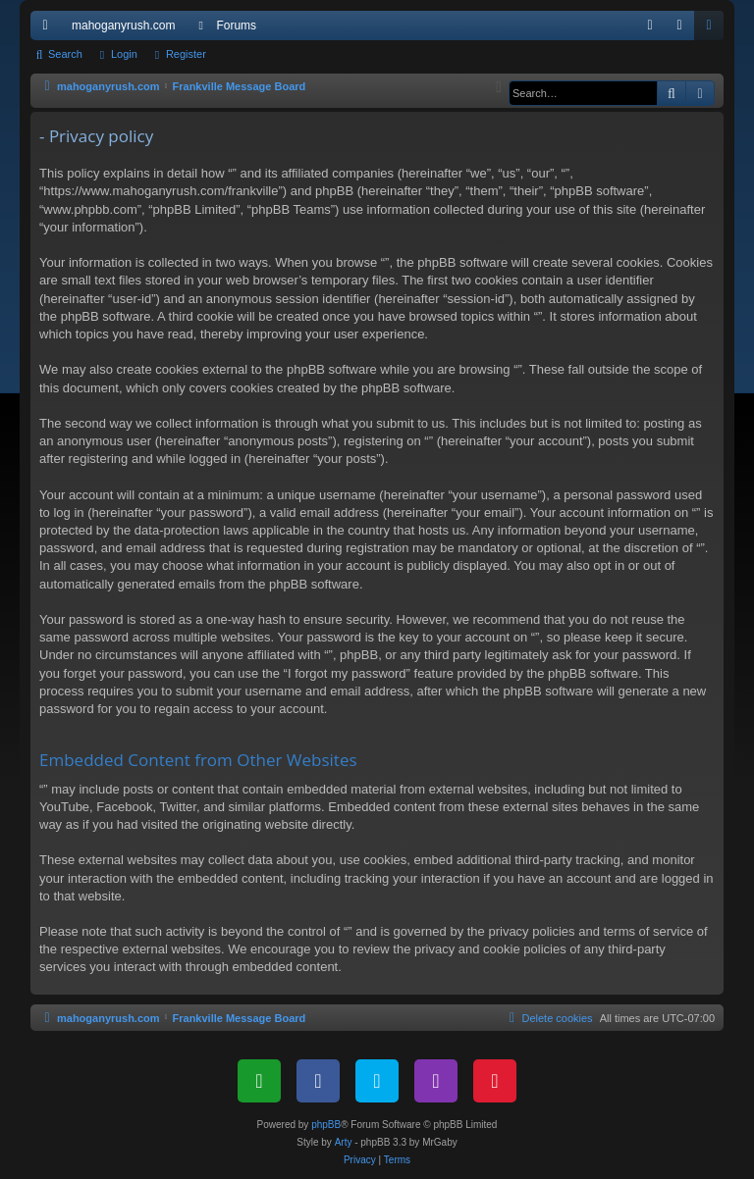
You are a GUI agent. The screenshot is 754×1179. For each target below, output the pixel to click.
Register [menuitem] (713, 29)
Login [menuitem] (683, 29)
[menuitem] (650, 25)
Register (186, 54)
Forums (236, 25)
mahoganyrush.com (123, 25)
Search (65, 54)
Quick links (49, 29)
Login (124, 54)
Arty (343, 1142)
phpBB (326, 1124)
